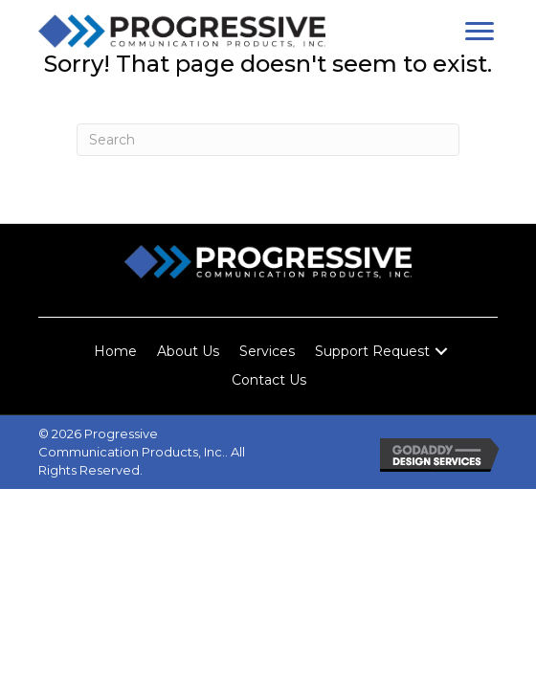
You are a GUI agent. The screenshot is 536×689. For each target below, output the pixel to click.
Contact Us (269, 380)
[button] (480, 31)
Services (267, 351)
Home (115, 351)
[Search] (268, 139)
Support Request (372, 351)
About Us (188, 351)
